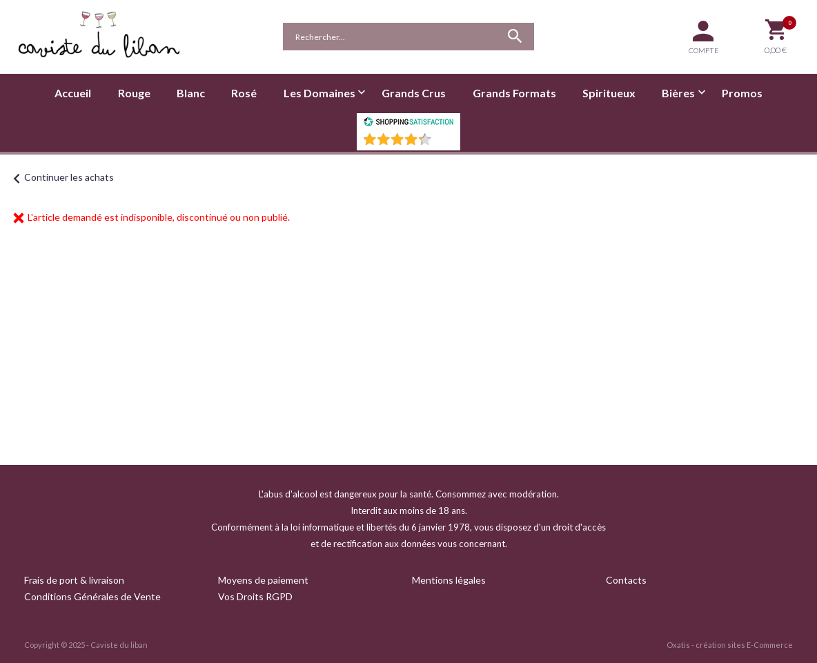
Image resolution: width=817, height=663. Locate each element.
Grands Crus (414, 92)
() (444, 143)
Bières (678, 92)
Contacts (626, 580)
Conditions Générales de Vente (92, 596)
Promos (742, 92)
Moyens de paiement (263, 580)
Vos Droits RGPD (255, 596)
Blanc (191, 92)
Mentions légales (449, 580)
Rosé (244, 92)
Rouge (134, 92)
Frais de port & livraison (74, 580)
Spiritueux (609, 92)
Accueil (73, 92)
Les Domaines (319, 92)
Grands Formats (514, 92)
